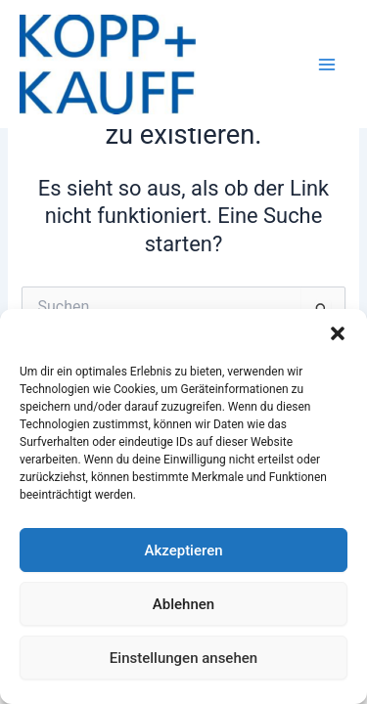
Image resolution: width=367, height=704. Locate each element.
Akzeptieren (183, 550)
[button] (337, 333)
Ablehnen (183, 604)
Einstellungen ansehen (183, 658)
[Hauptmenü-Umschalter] (326, 64)
